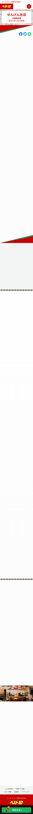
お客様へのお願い (20, 789)
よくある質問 (9, 789)
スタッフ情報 (7, 792)
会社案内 (16, 792)
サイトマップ (25, 792)
